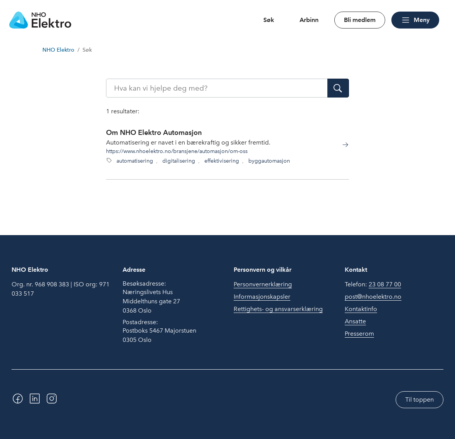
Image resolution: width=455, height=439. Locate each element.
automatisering (134, 160)
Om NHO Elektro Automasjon (154, 132)
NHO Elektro (58, 50)
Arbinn (309, 20)
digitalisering (178, 160)
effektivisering (221, 160)
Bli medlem (360, 20)
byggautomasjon (269, 160)
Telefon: (373, 284)
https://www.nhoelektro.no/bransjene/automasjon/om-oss (177, 151)
